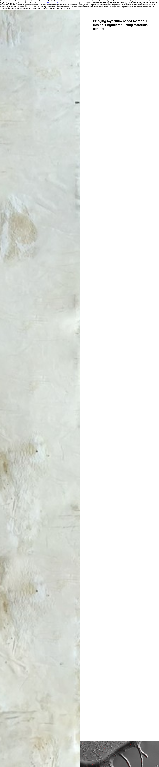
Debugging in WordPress (55, 3)
